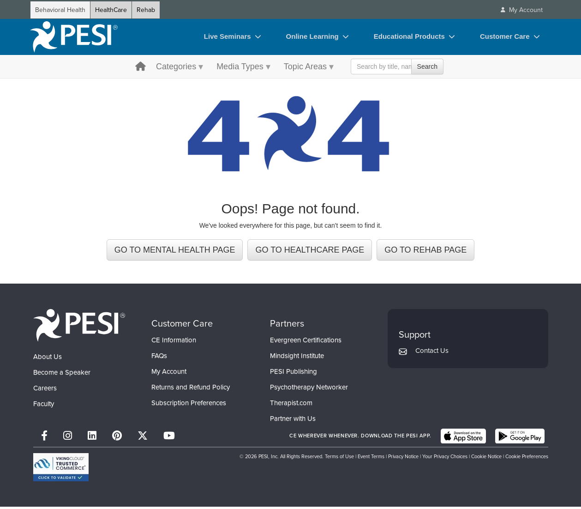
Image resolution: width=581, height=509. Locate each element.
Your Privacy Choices (444, 458)
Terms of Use (339, 458)
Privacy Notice (403, 458)
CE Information (173, 342)
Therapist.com (291, 405)
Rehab (146, 10)
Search (427, 66)
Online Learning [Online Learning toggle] (312, 36)
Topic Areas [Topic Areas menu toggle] (305, 66)
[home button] (140, 67)
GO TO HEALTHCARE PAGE (309, 252)
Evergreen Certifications (305, 342)
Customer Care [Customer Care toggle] (505, 36)
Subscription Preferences (188, 405)
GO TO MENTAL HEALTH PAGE (174, 252)
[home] (74, 37)
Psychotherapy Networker (309, 389)
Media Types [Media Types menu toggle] (240, 66)
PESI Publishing (293, 374)
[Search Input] (397, 66)
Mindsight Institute (297, 358)
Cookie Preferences (526, 458)
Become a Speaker (61, 375)
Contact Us (432, 353)
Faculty (43, 406)
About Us (47, 359)
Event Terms (371, 458)
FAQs (159, 358)
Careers (45, 390)
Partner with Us (293, 421)
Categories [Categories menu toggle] (176, 66)
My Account (168, 374)
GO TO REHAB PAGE (425, 252)
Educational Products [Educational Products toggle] (409, 36)
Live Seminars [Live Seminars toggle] (227, 36)
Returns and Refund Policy (190, 389)
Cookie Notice (486, 458)
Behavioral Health (60, 10)
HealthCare (111, 10)
